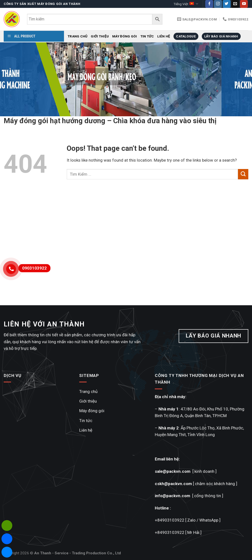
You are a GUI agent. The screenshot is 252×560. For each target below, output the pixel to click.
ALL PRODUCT (21, 36)
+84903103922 (169, 520)
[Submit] (243, 174)
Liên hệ (163, 36)
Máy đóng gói (124, 36)
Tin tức (147, 36)
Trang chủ (77, 36)
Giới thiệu (100, 36)
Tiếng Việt (185, 3)
